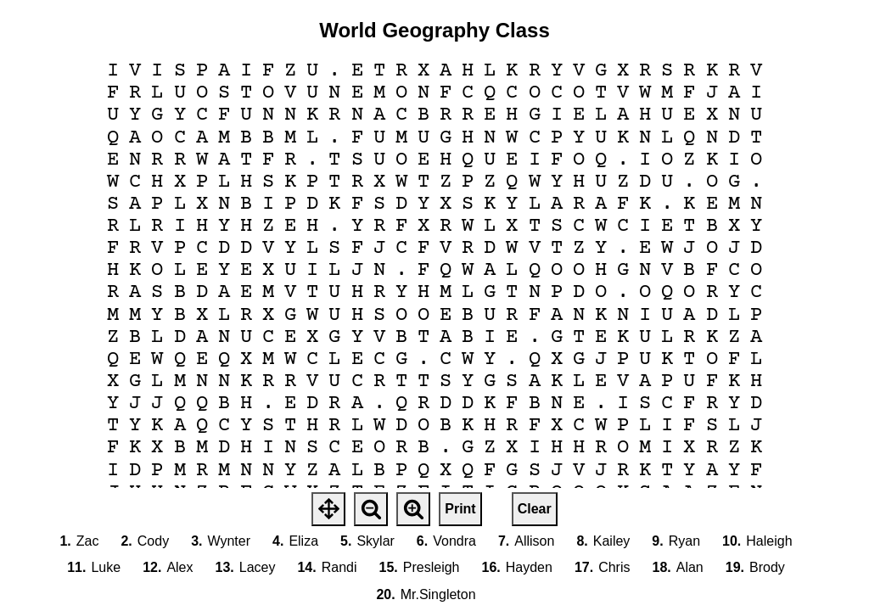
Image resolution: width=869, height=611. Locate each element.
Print (460, 509)
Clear (535, 509)
